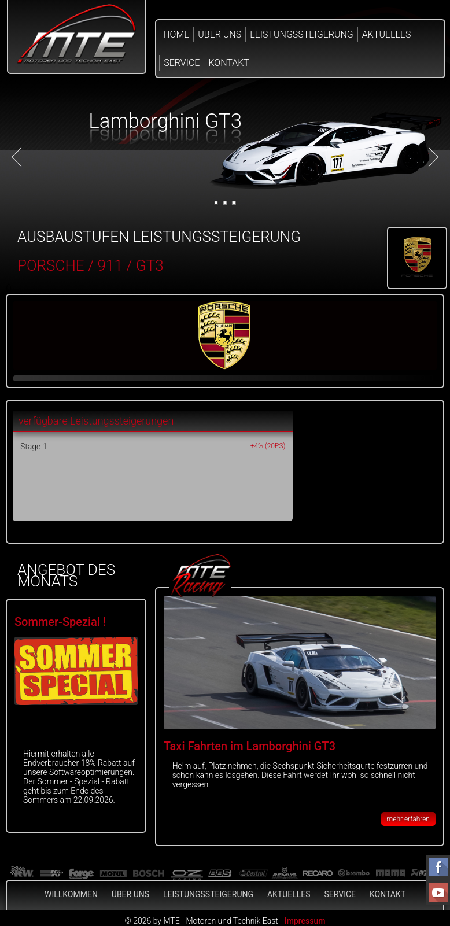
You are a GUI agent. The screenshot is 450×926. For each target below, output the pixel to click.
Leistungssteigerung (301, 34)
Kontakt (228, 62)
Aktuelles (386, 34)
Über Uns (219, 34)
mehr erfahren (408, 819)
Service (182, 62)
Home (176, 34)
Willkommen (71, 894)
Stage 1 (33, 446)
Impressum (305, 920)
